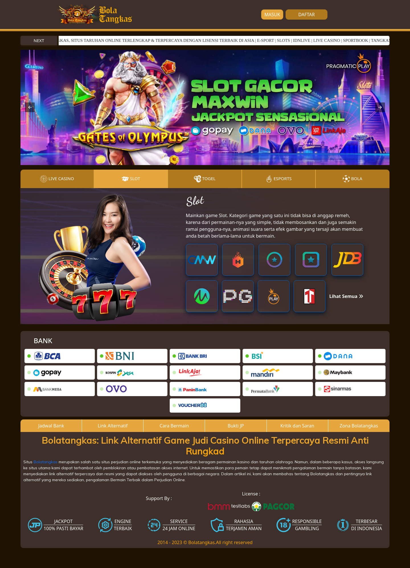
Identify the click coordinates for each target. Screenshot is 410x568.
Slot (131, 178)
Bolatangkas (46, 461)
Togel (205, 178)
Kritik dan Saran (297, 426)
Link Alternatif (113, 426)
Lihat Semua (346, 296)
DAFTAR (306, 14)
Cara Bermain (174, 426)
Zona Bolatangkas (359, 426)
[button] (30, 107)
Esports (278, 178)
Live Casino (57, 178)
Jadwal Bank (51, 426)
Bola (352, 178)
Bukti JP (236, 426)
